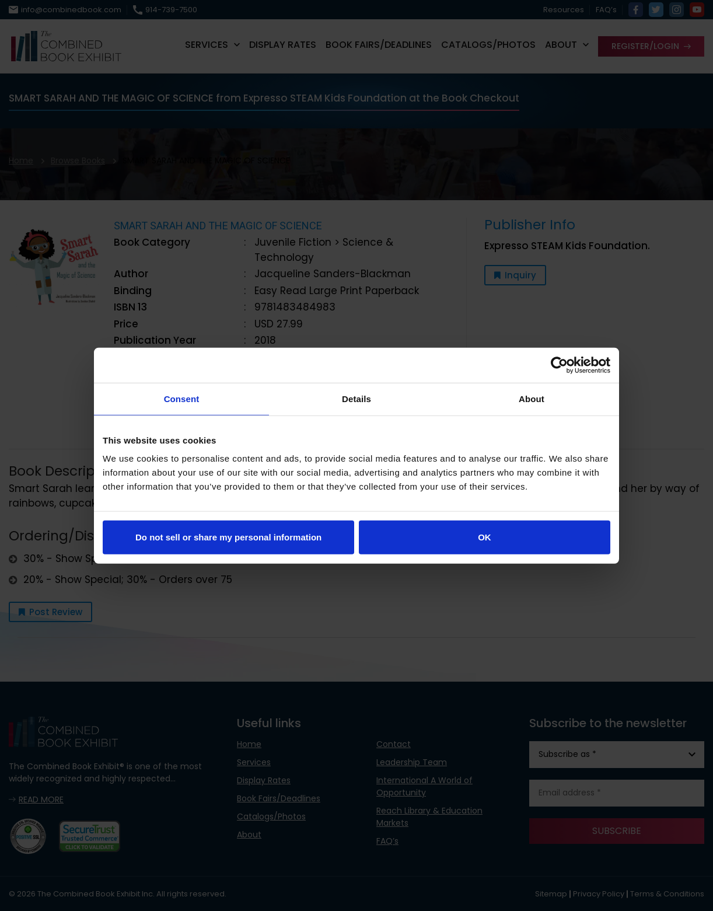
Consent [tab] (182, 398)
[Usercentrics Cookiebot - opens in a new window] (559, 365)
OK (484, 537)
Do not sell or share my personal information (228, 537)
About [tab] (531, 398)
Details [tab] (356, 398)
